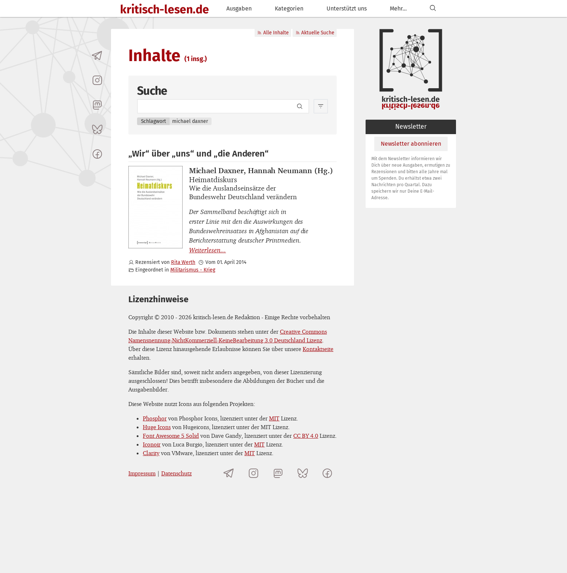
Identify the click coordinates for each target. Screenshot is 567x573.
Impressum (141, 473)
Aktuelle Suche (314, 33)
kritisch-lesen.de (164, 9)
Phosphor (155, 418)
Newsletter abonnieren (411, 143)
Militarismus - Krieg (192, 270)
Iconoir (152, 444)
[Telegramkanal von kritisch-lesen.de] (97, 55)
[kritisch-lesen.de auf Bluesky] (97, 129)
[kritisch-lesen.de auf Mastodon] (97, 104)
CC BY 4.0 (305, 435)
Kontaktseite (318, 348)
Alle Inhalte (273, 33)
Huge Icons (157, 427)
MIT (274, 418)
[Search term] (223, 106)
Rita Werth (183, 262)
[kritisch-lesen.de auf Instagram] (97, 80)
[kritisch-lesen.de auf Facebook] (97, 154)
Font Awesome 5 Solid (171, 435)
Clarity (151, 453)
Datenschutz (176, 473)
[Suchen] (432, 8)
